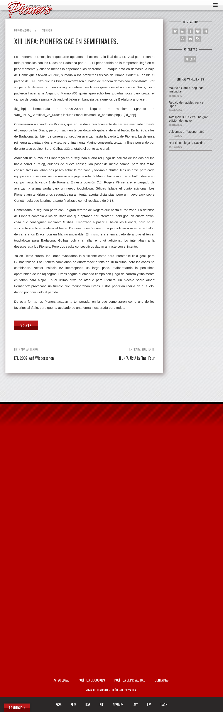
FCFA (58, 704)
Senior (47, 30)
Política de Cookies (91, 680)
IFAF (87, 704)
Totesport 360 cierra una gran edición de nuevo (189, 118)
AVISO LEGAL (61, 680)
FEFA (73, 704)
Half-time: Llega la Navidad (187, 142)
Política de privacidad (129, 680)
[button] (175, 31)
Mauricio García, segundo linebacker (186, 89)
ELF (101, 704)
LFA (149, 704)
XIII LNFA (190, 59)
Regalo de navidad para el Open (186, 104)
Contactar (162, 680)
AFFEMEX (118, 704)
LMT (135, 704)
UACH (163, 704)
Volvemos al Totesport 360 (186, 131)
